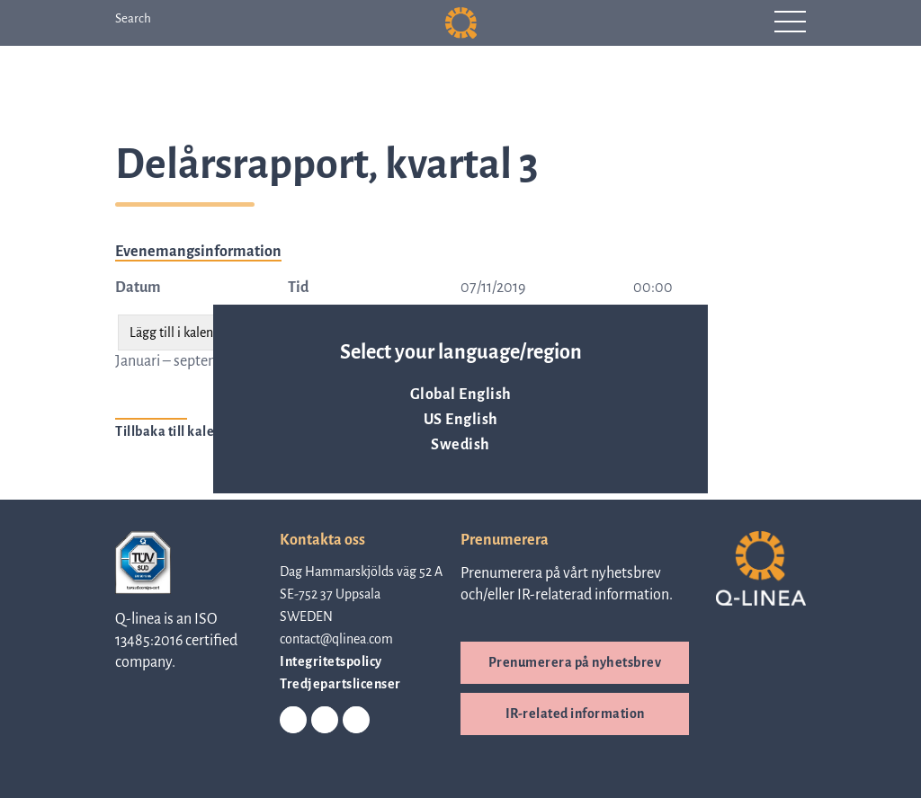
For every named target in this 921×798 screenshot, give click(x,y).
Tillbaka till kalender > (184, 431)
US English (461, 420)
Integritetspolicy (331, 661)
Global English (461, 394)
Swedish (460, 445)
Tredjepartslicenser (340, 684)
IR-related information (575, 713)
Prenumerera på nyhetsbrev (575, 662)
